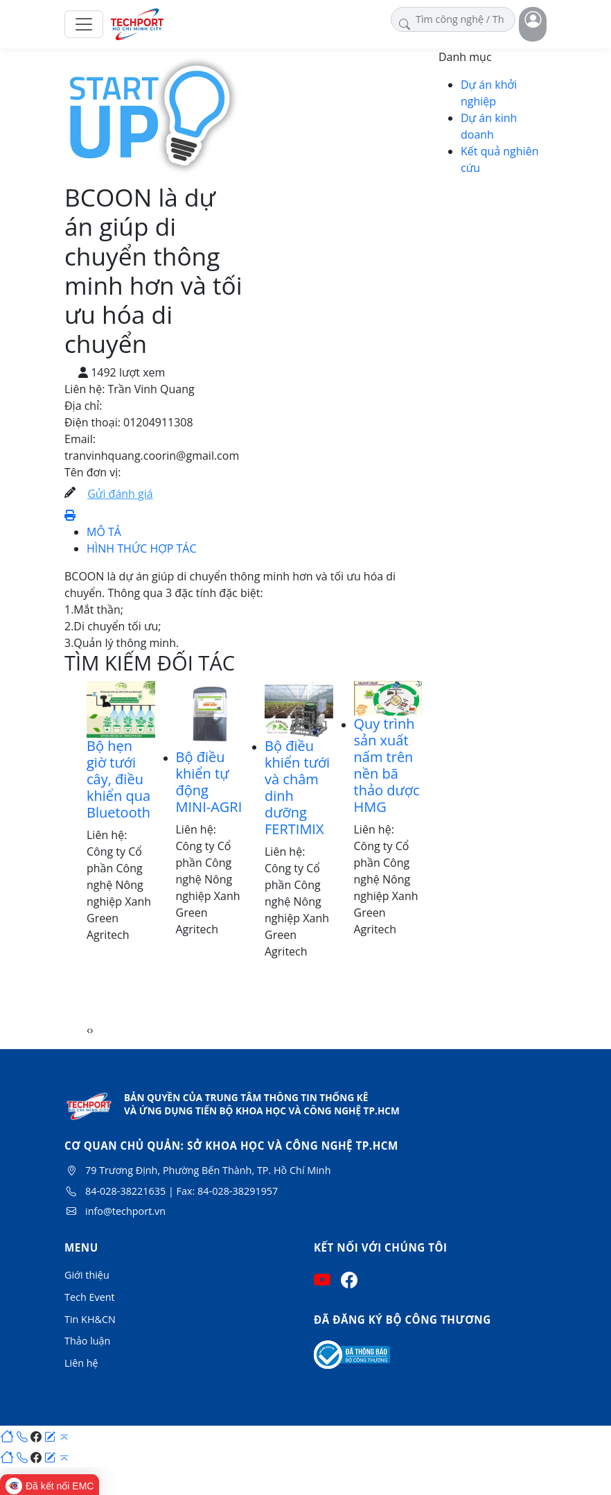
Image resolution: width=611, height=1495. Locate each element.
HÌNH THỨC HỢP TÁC (142, 548)
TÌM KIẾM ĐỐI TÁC (149, 663)
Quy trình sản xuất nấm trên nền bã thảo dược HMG (387, 765)
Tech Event (89, 1297)
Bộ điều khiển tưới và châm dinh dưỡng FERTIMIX (297, 787)
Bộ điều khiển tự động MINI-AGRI (209, 782)
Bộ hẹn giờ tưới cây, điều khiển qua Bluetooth (118, 779)
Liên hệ (81, 1362)
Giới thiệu (86, 1274)
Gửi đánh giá (120, 493)
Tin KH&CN (90, 1319)
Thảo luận (87, 1340)
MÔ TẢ (104, 531)
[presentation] (88, 1029)
